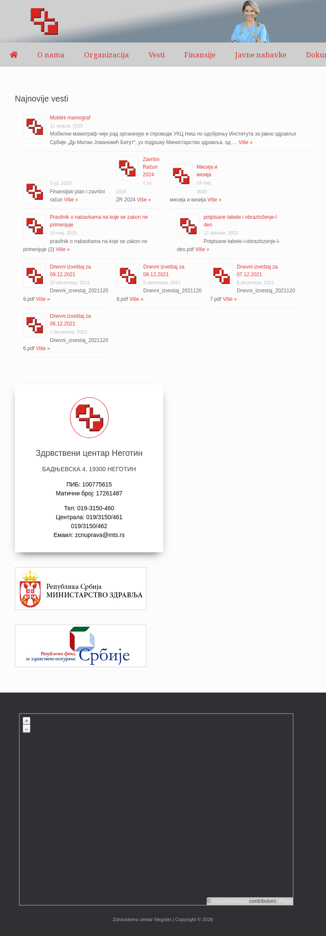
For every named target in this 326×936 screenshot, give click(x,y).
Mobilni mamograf (70, 118)
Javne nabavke (261, 54)
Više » (245, 142)
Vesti (157, 54)
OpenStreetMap (230, 901)
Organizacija (106, 54)
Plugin (285, 901)
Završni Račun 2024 (151, 167)
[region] (163, 21)
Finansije (200, 54)
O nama (51, 54)
